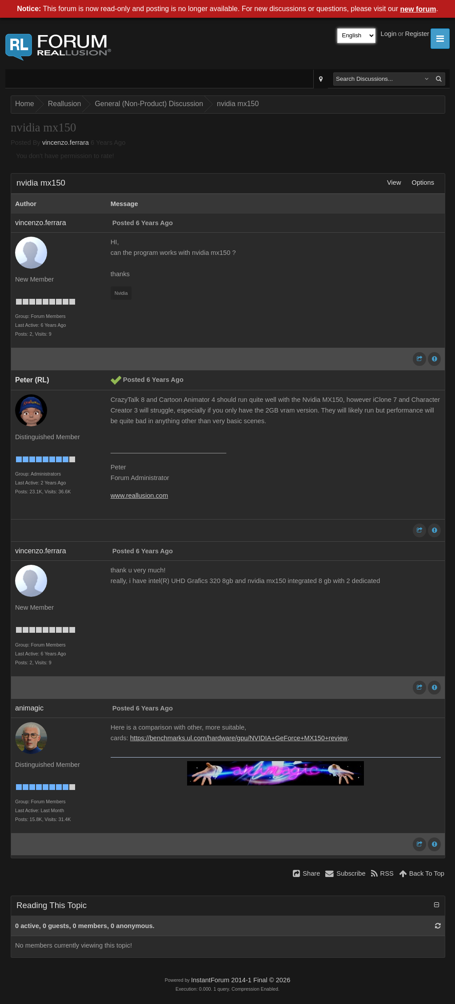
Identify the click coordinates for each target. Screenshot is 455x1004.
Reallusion (64, 103)
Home (24, 103)
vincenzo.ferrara (65, 142)
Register (417, 33)
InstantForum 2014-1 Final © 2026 (240, 980)
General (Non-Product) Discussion (149, 103)
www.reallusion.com (139, 495)
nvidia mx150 (238, 103)
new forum (418, 9)
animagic (29, 708)
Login (389, 33)
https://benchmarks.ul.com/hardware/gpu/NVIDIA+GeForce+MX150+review (238, 738)
